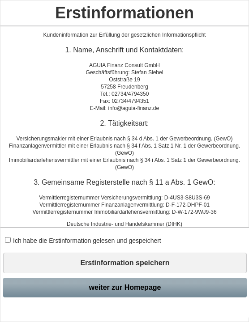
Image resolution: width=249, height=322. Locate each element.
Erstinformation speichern (124, 263)
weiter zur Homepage (125, 287)
